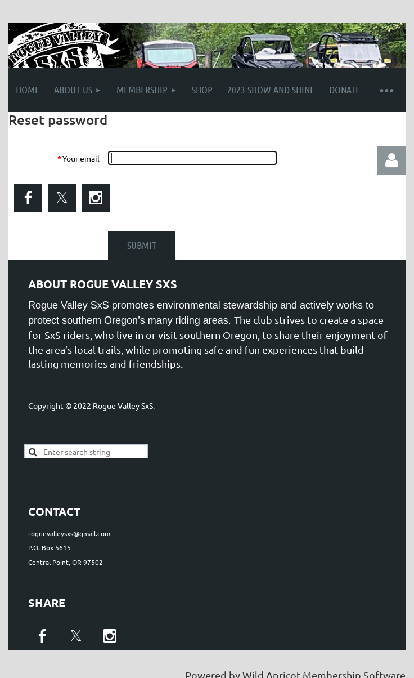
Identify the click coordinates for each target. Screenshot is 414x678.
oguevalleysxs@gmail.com (70, 533)
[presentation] (192, 198)
